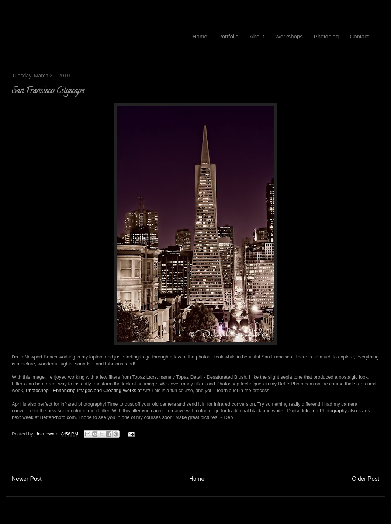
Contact (359, 36)
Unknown (45, 434)
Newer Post (27, 479)
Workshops (289, 36)
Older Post (365, 479)
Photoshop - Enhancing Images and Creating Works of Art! (89, 390)
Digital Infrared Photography (317, 410)
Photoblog (326, 36)
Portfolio (228, 36)
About (257, 36)
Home (200, 36)
